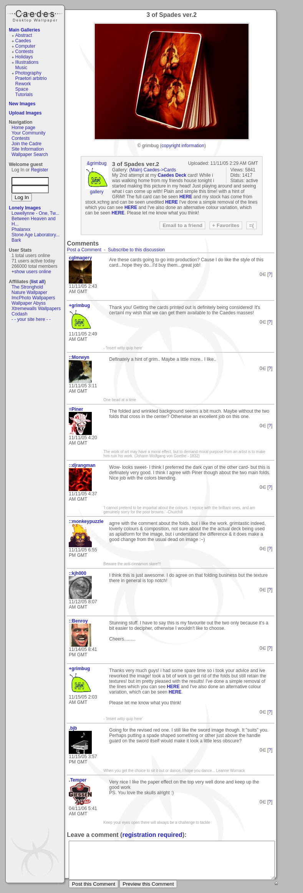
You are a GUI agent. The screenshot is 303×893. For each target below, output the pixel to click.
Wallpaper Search (30, 154)
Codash (19, 314)
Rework (23, 83)
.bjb (73, 728)
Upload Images (25, 113)
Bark (16, 240)
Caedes (36, 15)
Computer (25, 46)
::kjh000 (77, 573)
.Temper (77, 780)
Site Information (28, 149)
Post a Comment (84, 249)
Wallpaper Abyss (29, 303)
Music (21, 67)
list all (37, 281)
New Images (22, 103)
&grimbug (96, 163)
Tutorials (24, 94)
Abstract (23, 35)
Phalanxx (21, 229)
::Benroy (78, 621)
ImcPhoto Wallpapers (33, 297)
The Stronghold (27, 287)
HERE (185, 196)
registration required (152, 835)
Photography (28, 73)
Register (39, 170)
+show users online (31, 271)
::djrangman (82, 465)
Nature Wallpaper (29, 292)
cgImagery (80, 258)
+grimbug (79, 305)
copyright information (183, 145)
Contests (24, 51)
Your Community (28, 133)
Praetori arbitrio (31, 78)
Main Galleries (24, 30)
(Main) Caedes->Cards (152, 170)
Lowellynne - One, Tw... (36, 213)
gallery (96, 191)
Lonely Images (25, 208)
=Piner (76, 409)
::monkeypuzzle (86, 521)
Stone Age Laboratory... (36, 234)
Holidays (24, 57)
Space (21, 89)
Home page (23, 127)
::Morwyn (79, 357)
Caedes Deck (172, 175)
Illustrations (27, 62)
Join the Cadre (26, 143)
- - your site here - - (31, 319)
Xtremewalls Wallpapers (36, 308)
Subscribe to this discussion (136, 249)
